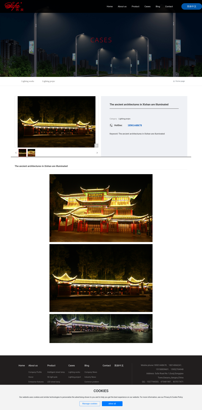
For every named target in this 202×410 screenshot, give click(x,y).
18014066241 (175, 365)
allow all (112, 404)
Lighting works (27, 81)
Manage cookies (89, 404)
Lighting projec (48, 81)
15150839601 (162, 369)
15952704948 (177, 369)
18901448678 (135, 125)
